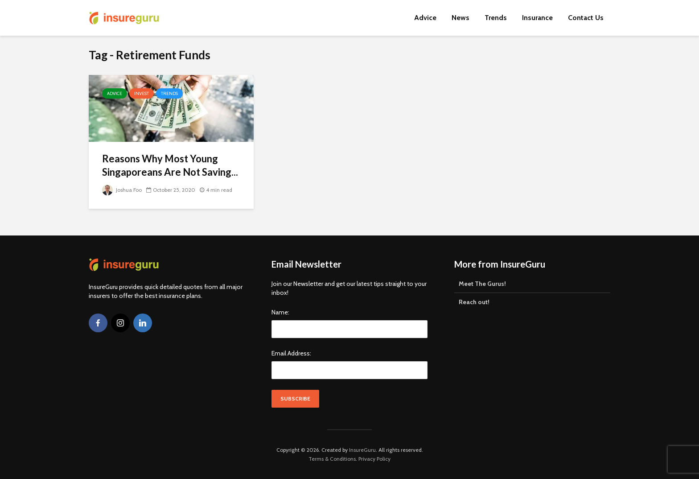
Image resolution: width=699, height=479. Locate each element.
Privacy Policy (374, 458)
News (460, 17)
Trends (496, 17)
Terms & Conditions (332, 458)
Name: (280, 312)
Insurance (537, 17)
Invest (141, 93)
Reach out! (474, 302)
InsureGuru (362, 449)
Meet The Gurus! (482, 284)
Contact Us (586, 17)
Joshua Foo (122, 189)
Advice (425, 17)
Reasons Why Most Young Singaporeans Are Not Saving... (170, 165)
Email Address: (291, 353)
